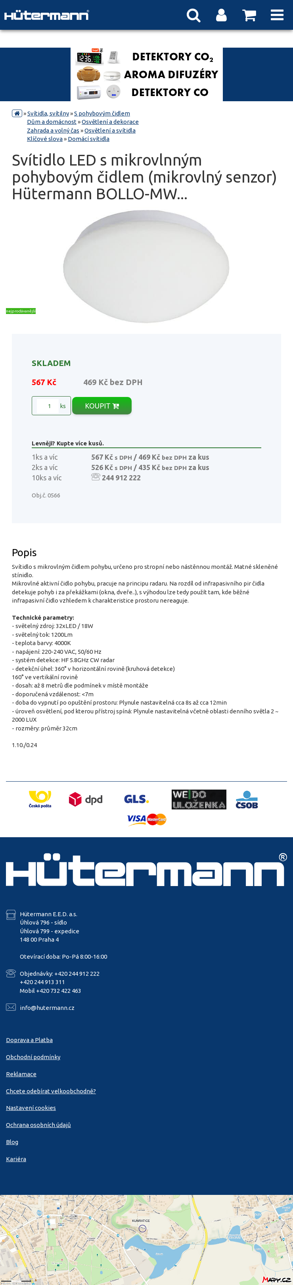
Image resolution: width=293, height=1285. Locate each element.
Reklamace (21, 1074)
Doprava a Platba (29, 1039)
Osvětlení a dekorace (110, 121)
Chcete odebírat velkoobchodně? (51, 1091)
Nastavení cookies (31, 1107)
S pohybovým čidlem (102, 113)
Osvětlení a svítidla (110, 130)
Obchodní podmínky (33, 1057)
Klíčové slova (45, 138)
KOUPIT (102, 406)
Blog (12, 1142)
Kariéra (16, 1159)
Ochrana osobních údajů (38, 1124)
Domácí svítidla (88, 138)
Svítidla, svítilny (48, 113)
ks (51, 406)
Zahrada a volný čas (53, 130)
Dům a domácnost (52, 121)
